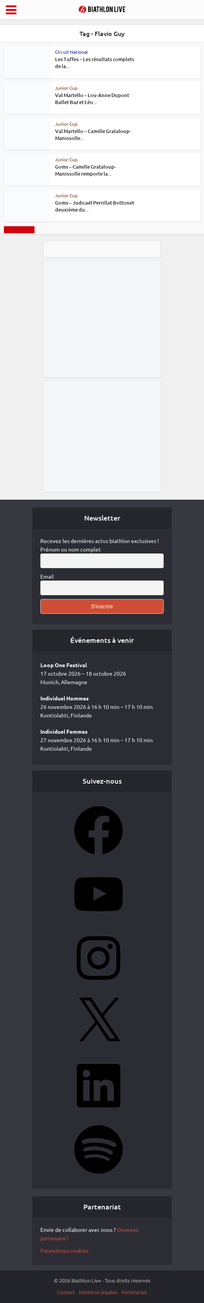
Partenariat (134, 1292)
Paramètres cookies (64, 1250)
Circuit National (71, 52)
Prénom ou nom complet (70, 549)
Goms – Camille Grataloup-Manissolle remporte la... (85, 170)
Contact (66, 1292)
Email (47, 576)
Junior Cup (66, 88)
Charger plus (19, 229)
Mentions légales (98, 1292)
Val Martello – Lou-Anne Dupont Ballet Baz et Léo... (92, 99)
